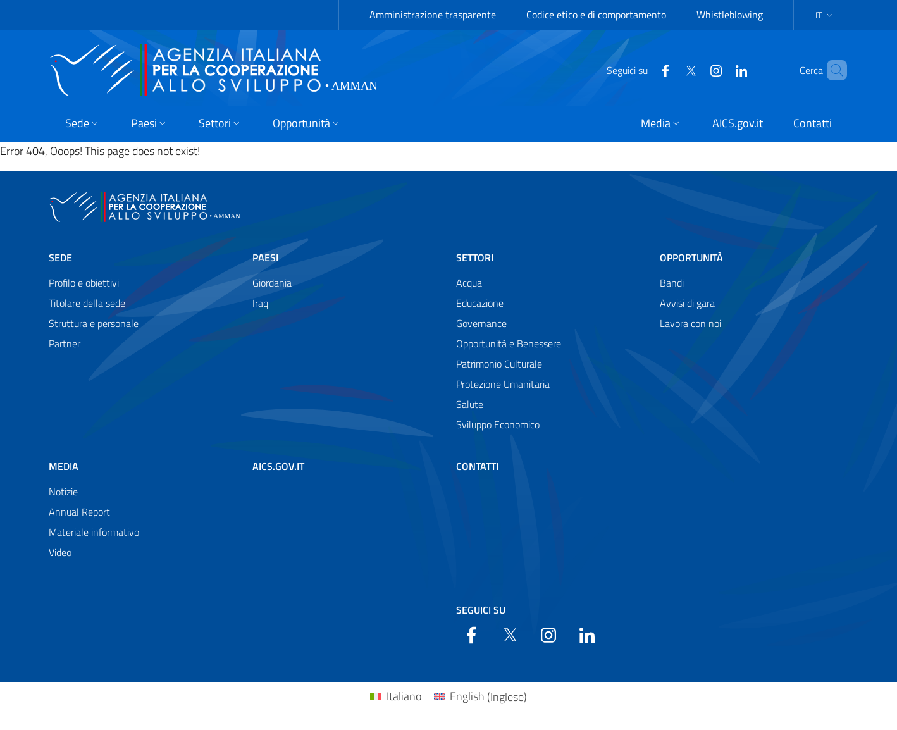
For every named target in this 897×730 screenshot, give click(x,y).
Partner (64, 343)
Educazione (480, 303)
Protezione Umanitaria (503, 384)
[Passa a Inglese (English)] (480, 697)
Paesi (265, 257)
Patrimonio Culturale (499, 363)
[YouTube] (694, 69)
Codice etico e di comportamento (596, 14)
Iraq (260, 303)
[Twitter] (669, 69)
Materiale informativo (94, 532)
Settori (474, 257)
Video (60, 552)
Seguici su (480, 609)
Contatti (477, 466)
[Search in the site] (832, 70)
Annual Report (79, 511)
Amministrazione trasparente (432, 14)
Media (63, 466)
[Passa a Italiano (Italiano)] (395, 697)
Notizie (63, 491)
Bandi (672, 282)
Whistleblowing (729, 14)
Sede (60, 257)
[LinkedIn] (720, 69)
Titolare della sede (87, 303)
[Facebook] (644, 69)
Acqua (469, 282)
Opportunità (691, 257)
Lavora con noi (690, 323)
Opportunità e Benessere (508, 343)
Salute (469, 404)
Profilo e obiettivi (84, 282)
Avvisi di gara (687, 303)
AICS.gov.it (278, 466)
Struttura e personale (94, 323)
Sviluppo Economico (498, 424)
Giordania (272, 282)
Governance (481, 323)
